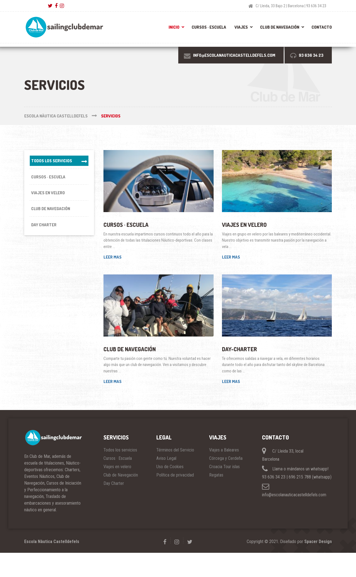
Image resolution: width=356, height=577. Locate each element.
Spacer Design (318, 541)
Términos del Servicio (175, 450)
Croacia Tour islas (224, 466)
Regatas (216, 475)
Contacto (322, 27)
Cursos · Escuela (209, 27)
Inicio (174, 27)
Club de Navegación (279, 27)
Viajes (241, 27)
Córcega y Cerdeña (226, 458)
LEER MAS (112, 257)
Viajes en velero (244, 224)
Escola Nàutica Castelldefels (51, 541)
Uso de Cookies (170, 466)
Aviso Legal (166, 458)
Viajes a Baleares (224, 450)
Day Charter (44, 226)
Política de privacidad (175, 475)
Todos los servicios (51, 160)
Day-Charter (239, 349)
